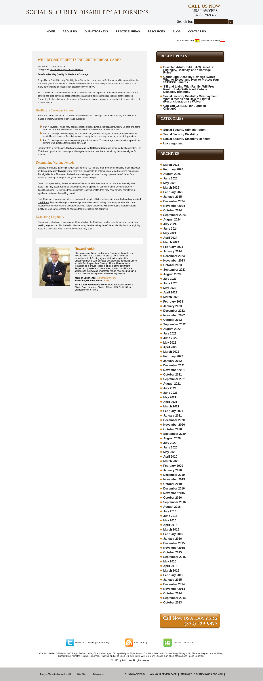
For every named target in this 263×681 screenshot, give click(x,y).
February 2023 (173, 301)
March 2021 (171, 406)
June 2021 (170, 392)
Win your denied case (163, 674)
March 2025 (171, 187)
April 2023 (170, 292)
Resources (156, 31)
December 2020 (174, 420)
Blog (176, 31)
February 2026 (173, 169)
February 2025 (173, 192)
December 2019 (174, 474)
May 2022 (169, 342)
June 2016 (170, 515)
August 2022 (172, 328)
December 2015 (174, 543)
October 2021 (172, 374)
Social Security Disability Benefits (66, 69)
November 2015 (174, 547)
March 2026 (171, 164)
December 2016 (174, 488)
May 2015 (169, 561)
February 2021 (173, 411)
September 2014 (174, 597)
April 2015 (170, 566)
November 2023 (174, 260)
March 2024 (171, 242)
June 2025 (170, 178)
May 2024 (169, 233)
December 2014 (174, 584)
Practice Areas (128, 31)
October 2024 (172, 210)
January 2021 (172, 415)
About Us (70, 31)
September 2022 (174, 324)
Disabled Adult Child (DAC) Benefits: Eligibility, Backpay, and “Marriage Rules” (188, 70)
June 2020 (170, 447)
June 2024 (170, 228)
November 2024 (174, 205)
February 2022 (173, 356)
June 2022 (170, 338)
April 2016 (170, 525)
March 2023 (171, 297)
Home (51, 31)
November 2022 (174, 315)
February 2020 (173, 465)
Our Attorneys (96, 31)
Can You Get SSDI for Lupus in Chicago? (184, 107)
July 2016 (169, 511)
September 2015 (174, 556)
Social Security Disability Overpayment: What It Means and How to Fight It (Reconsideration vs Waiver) (190, 99)
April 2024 (170, 237)
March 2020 (171, 461)
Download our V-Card (183, 642)
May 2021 (169, 397)
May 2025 (169, 183)
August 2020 (172, 438)
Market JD (65, 674)
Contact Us (197, 31)
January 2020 (172, 470)
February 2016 (173, 534)
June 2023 (170, 283)
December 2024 (174, 201)
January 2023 (172, 306)
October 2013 (172, 602)
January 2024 (172, 251)
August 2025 (172, 173)
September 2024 (174, 214)
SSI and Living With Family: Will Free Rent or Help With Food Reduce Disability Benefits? (189, 89)
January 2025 (172, 196)
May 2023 (169, 287)
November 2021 (174, 370)
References (98, 674)
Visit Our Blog (140, 642)
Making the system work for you (202, 674)
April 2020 (170, 456)
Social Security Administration (184, 129)
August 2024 (172, 219)
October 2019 (172, 483)
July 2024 (169, 224)
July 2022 (169, 333)
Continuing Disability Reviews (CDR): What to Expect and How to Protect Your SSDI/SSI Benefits (191, 79)
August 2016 (172, 506)
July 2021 (169, 388)
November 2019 (174, 479)
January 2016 (172, 538)
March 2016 (171, 529)
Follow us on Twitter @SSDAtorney (92, 642)
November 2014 (174, 588)
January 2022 (172, 360)
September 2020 (174, 433)
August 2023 (172, 274)
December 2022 (174, 310)
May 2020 (169, 452)
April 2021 (170, 401)
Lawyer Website (48, 674)
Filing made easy (135, 674)
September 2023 (174, 269)
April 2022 (170, 347)
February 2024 (173, 246)
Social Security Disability (180, 134)
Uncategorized (173, 143)
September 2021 (174, 379)
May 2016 (169, 520)
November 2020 (174, 424)
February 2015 (173, 575)
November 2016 (174, 493)
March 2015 (171, 570)
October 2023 (172, 265)
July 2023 (169, 278)
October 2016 (172, 497)
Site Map (81, 674)
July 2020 (169, 442)
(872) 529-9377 (205, 15)
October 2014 (172, 593)
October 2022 (172, 319)
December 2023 (174, 256)
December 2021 (174, 365)
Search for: (185, 22)
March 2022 (171, 351)
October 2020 (172, 429)
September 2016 (174, 502)
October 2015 (172, 552)
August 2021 (172, 383)
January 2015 (172, 579)
